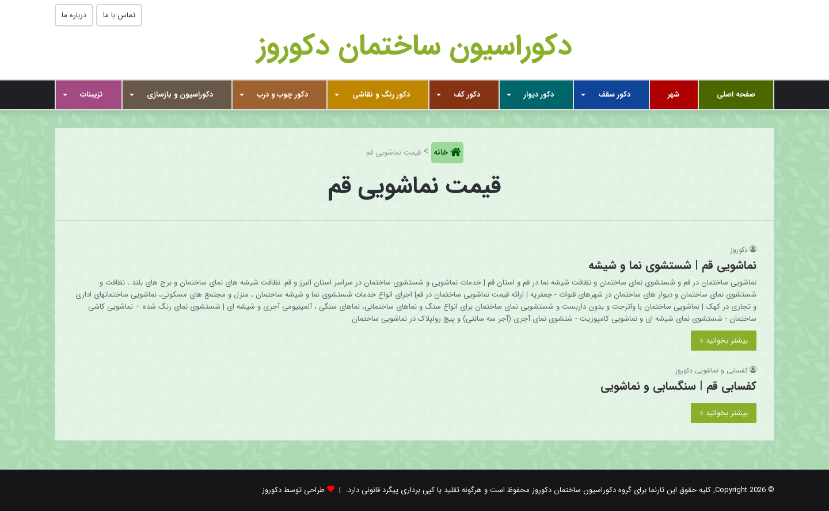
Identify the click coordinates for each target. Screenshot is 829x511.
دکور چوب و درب (282, 95)
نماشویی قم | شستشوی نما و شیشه (672, 265)
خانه (441, 153)
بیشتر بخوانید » (723, 341)
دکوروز (739, 249)
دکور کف (467, 95)
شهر (673, 95)
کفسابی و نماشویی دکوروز (711, 370)
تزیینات (91, 95)
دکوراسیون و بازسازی (180, 95)
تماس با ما (119, 15)
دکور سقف (614, 95)
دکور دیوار (539, 95)
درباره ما (74, 15)
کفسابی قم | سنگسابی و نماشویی (678, 386)
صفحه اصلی (736, 95)
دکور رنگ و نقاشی (381, 95)
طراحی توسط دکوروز (293, 490)
